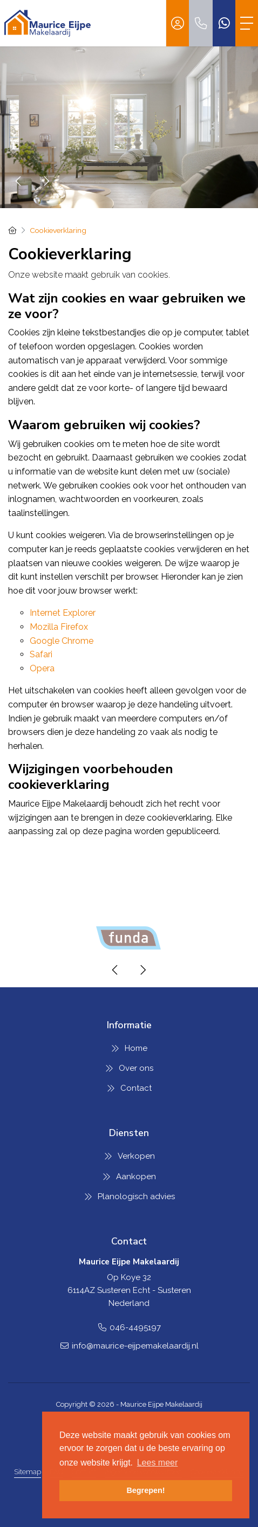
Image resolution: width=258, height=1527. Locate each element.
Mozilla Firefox (59, 627)
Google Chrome (61, 641)
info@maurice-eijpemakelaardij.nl (135, 1346)
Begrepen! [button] (145, 1490)
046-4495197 (135, 1327)
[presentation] (19, 181)
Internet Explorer (63, 613)
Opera (42, 668)
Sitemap (27, 1472)
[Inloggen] (177, 23)
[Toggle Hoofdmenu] (246, 23)
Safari (41, 654)
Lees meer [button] (157, 1462)
